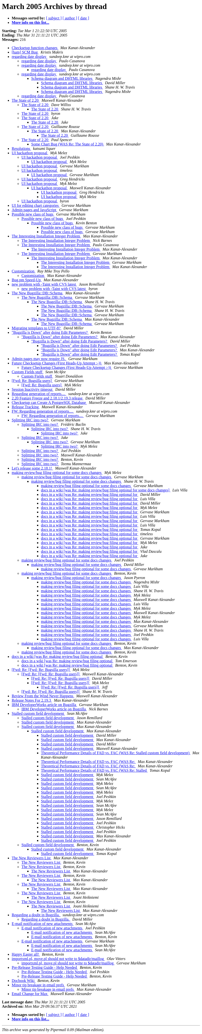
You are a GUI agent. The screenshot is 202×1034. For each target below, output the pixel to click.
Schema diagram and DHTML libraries (62, 78)
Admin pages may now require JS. (39, 359)
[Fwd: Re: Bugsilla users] (32, 381)
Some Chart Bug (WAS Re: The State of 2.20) (67, 144)
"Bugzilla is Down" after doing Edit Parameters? (50, 332)
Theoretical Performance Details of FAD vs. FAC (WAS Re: (88, 762)
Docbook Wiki (24, 981)
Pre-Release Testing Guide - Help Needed (45, 967)
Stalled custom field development (38, 713)
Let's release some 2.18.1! (32, 468)
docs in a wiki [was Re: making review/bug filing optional (58, 656)
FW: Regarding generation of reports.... (43, 411)
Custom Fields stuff (27, 372)
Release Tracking (26, 407)
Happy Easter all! (26, 954)
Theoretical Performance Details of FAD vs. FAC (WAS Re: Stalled (94, 770)
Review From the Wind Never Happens (43, 696)
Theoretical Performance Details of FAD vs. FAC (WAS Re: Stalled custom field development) (115, 753)
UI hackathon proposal (30, 153)
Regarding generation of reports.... (39, 394)
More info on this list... (30, 22)
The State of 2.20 (25, 100)
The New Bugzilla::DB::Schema (37, 293)
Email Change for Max (30, 994)
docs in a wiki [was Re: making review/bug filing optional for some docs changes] (105, 490)
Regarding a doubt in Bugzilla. (36, 915)
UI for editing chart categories (36, 205)
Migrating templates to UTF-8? (36, 328)
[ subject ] (54, 18)
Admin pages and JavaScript (34, 210)
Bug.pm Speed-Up (27, 280)
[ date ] (83, 18)
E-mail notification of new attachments (43, 924)
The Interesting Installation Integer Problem (46, 236)
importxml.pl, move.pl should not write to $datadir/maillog (58, 959)
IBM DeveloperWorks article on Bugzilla (44, 705)
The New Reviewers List (32, 858)
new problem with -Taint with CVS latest (44, 284)
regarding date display (29, 56)
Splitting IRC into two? (30, 420)
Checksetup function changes (35, 48)
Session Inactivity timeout (32, 389)
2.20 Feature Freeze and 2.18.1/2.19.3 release (48, 398)
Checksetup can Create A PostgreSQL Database (49, 402)
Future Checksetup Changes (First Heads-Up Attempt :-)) (57, 363)
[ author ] (70, 18)
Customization (23, 271)
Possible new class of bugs (33, 214)
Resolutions (21, 148)
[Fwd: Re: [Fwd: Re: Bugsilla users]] (41, 670)
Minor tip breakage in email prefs (38, 985)
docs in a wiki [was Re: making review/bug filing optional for (89, 494)
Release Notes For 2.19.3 (32, 700)
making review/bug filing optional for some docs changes (57, 473)
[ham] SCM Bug (25, 52)
